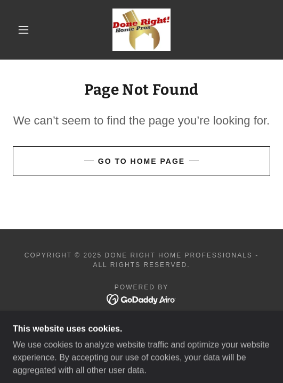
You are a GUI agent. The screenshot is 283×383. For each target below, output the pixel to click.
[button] (25, 29)
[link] (141, 30)
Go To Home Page (141, 161)
